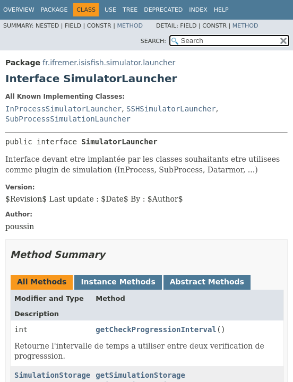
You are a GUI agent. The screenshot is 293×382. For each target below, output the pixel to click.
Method (130, 25)
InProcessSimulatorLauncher (63, 109)
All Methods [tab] (41, 281)
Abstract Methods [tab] (207, 281)
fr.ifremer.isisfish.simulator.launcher (108, 62)
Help (221, 9)
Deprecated (163, 9)
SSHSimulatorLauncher (171, 109)
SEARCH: (153, 41)
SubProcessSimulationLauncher (68, 119)
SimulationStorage (52, 375)
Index (198, 9)
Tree (130, 9)
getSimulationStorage (140, 375)
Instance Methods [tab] (118, 281)
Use (110, 9)
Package (54, 9)
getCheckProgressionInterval (156, 329)
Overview (19, 9)
